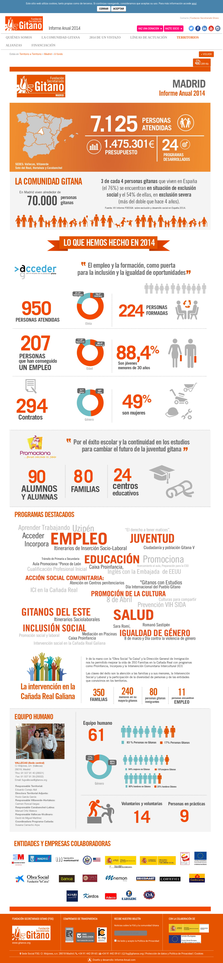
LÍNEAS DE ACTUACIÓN (148, 37)
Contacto (184, 18)
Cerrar (103, 8)
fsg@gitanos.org (134, 953)
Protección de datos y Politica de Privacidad (169, 953)
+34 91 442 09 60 (87, 953)
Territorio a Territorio (30, 54)
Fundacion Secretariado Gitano (204, 18)
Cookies (199, 953)
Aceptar (118, 8)
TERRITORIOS (188, 37)
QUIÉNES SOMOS (19, 37)
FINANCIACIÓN (43, 45)
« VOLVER (206, 54)
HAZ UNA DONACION (148, 28)
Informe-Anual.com (125, 959)
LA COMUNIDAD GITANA (61, 37)
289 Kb (202, 62)
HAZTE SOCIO (172, 28)
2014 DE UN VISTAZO (105, 37)
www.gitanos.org (21, 942)
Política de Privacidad (148, 941)
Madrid (48, 54)
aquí (194, 3)
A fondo (58, 54)
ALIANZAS (14, 45)
